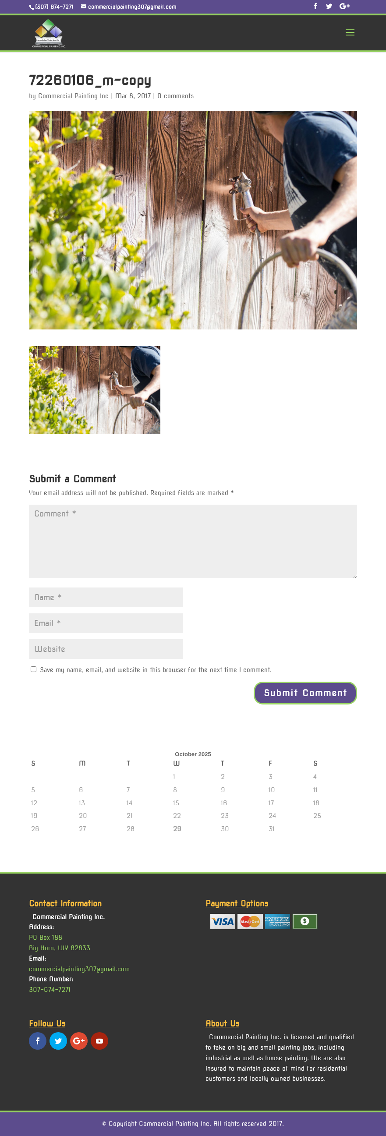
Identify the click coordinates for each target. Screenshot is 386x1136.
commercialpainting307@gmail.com (79, 969)
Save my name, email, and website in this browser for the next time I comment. (156, 669)
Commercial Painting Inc (73, 95)
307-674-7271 (50, 989)
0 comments (175, 95)
